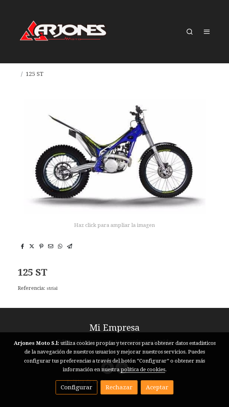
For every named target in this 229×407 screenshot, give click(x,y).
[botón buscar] (189, 31)
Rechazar (119, 387)
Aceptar (157, 387)
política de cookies (143, 369)
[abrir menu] (207, 31)
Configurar (76, 387)
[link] (63, 31)
